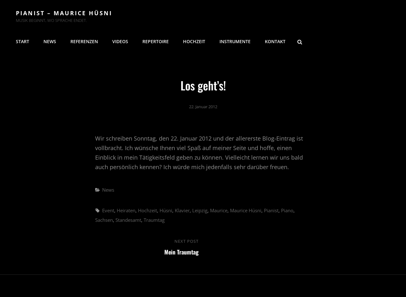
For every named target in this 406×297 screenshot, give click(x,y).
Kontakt (275, 41)
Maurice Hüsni (245, 210)
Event (108, 210)
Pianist (271, 210)
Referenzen (84, 41)
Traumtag (154, 220)
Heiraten (126, 210)
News (49, 41)
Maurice (218, 210)
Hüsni (166, 210)
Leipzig (199, 210)
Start (22, 41)
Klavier (182, 210)
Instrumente (235, 41)
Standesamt (128, 220)
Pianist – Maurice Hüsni (64, 13)
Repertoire (155, 41)
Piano (287, 210)
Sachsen (104, 220)
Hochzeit (194, 41)
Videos (120, 41)
